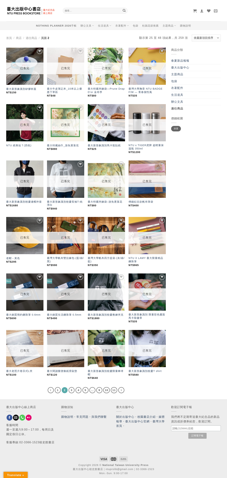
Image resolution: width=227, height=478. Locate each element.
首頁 (9, 37)
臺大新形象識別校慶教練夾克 (105, 314)
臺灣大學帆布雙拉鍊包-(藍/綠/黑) (65, 260)
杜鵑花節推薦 (150, 25)
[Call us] (22, 418)
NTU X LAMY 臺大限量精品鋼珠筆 (146, 260)
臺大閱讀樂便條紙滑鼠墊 (62, 371)
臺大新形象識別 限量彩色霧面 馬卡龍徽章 (147, 316)
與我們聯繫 (99, 416)
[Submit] (124, 11)
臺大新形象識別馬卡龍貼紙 (104, 145)
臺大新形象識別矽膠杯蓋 (21, 88)
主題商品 (169, 25)
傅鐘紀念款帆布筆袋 (141, 201)
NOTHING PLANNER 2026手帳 (56, 25)
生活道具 (104, 25)
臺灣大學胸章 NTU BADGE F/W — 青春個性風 (146, 90)
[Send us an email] (16, 418)
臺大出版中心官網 (137, 421)
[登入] (202, 11)
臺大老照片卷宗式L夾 (19, 371)
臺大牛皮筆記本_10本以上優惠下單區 (64, 90)
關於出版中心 (125, 416)
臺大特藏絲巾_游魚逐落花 (63, 145)
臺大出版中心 (180, 67)
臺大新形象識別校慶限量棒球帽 (105, 373)
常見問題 (82, 416)
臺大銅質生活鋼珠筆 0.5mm (64, 314)
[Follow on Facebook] (9, 418)
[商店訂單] (206, 38)
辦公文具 (87, 25)
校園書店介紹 (146, 416)
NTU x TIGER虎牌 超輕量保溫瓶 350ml (146, 147)
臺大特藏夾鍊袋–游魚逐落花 (105, 201)
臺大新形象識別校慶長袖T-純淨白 (65, 203)
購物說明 (185, 25)
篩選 (176, 128)
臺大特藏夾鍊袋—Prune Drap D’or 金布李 (106, 90)
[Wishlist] (209, 11)
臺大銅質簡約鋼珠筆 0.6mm (23, 314)
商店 (19, 37)
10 (106, 390)
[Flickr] (29, 418)
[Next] (121, 390)
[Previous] (51, 390)
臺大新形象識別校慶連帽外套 (24, 201)
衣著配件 (122, 25)
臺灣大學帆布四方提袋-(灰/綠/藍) (106, 260)
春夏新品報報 (180, 60)
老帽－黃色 (13, 258)
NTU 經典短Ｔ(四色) (19, 145)
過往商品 (31, 37)
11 (114, 390)
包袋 (135, 25)
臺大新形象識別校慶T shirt (145, 371)
